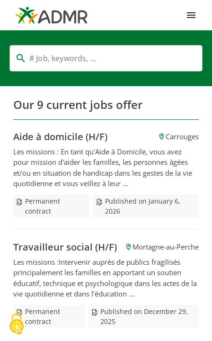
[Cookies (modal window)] (16, 324)
